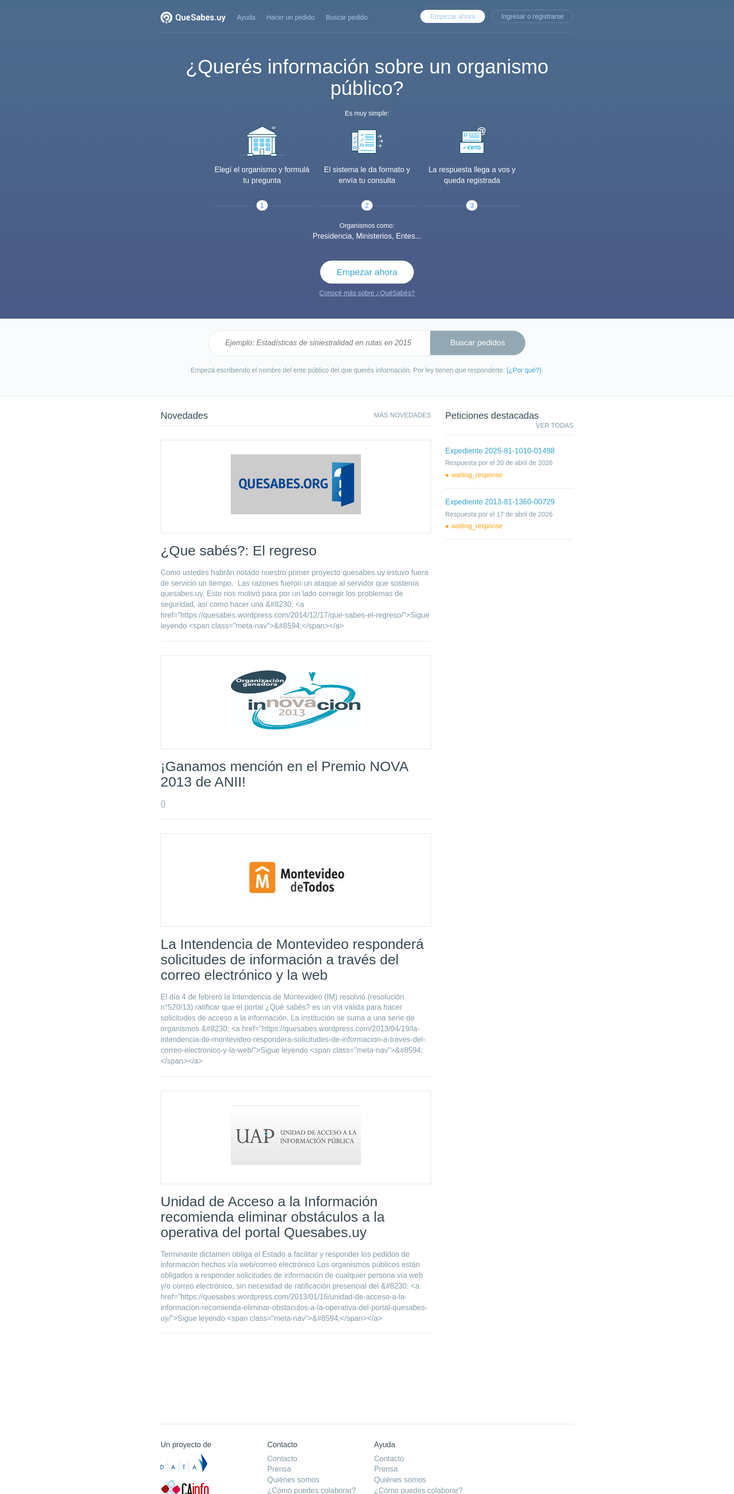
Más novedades (402, 415)
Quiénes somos (293, 1480)
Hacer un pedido (290, 17)
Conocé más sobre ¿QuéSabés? (367, 293)
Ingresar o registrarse (532, 16)
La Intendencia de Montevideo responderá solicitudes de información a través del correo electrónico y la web (292, 959)
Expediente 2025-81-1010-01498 (500, 451)
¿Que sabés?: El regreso (239, 550)
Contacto (282, 1459)
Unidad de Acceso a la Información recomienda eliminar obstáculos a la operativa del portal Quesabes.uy (273, 1217)
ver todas (554, 425)
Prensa (279, 1469)
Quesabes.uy (193, 18)
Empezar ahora (452, 16)
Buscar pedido (347, 17)
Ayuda (246, 17)
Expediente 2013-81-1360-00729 (500, 502)
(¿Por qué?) (524, 370)
